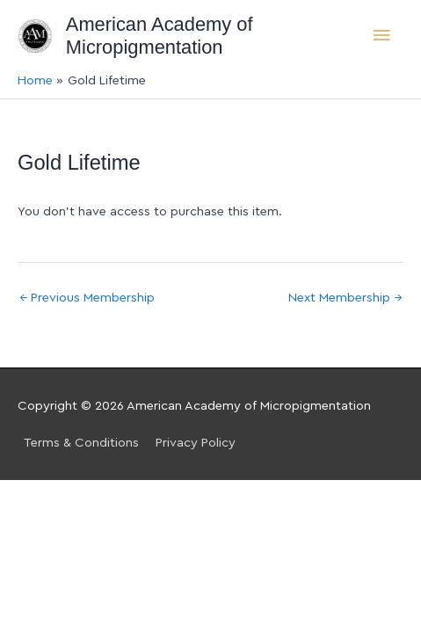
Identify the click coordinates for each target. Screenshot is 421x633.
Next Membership (345, 297)
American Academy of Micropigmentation (159, 35)
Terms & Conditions (81, 442)
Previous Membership (87, 297)
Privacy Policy (196, 442)
